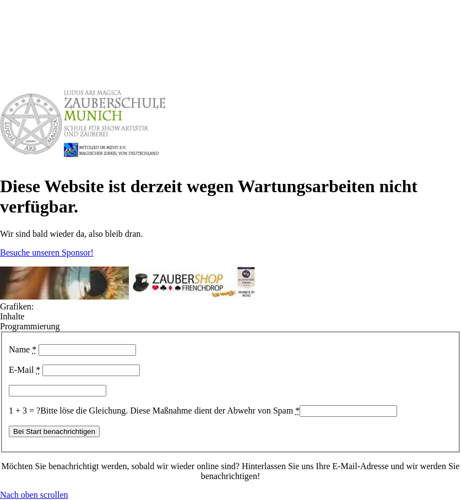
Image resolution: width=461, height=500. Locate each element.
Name (22, 349)
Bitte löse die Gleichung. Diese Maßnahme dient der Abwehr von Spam (170, 410)
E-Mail (24, 369)
